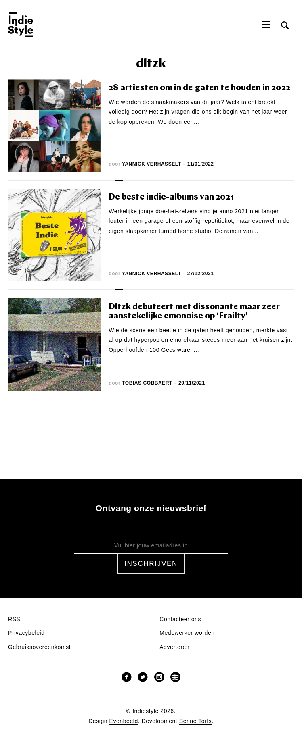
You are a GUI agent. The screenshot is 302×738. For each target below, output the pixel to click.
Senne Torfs (195, 721)
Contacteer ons (180, 619)
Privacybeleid (26, 633)
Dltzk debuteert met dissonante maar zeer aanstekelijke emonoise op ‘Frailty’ (194, 312)
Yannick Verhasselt (151, 164)
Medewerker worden (186, 633)
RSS (14, 619)
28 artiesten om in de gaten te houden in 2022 (199, 88)
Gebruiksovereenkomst (39, 647)
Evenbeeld (123, 721)
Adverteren (174, 647)
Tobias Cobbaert (147, 383)
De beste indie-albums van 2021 (171, 197)
